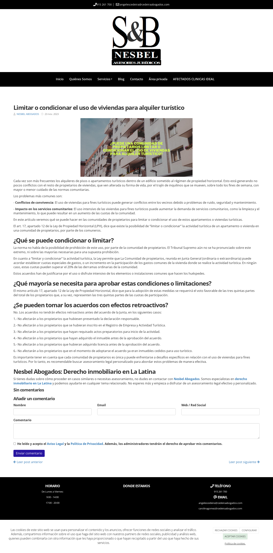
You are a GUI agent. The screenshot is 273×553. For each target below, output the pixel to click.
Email (101, 405)
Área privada (158, 79)
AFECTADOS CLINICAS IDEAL (193, 79)
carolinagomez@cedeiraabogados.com (220, 508)
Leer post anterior (28, 462)
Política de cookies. (235, 543)
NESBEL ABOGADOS (28, 114)
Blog (121, 79)
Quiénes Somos (80, 79)
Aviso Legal (55, 444)
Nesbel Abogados (187, 379)
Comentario (22, 420)
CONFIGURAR (249, 530)
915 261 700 (104, 4)
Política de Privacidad (87, 444)
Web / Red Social (193, 405)
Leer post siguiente (244, 462)
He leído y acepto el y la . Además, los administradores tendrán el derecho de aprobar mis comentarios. (119, 444)
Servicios (105, 79)
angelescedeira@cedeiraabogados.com (144, 4)
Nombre (19, 405)
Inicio (60, 79)
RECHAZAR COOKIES (226, 530)
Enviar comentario (29, 453)
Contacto (136, 79)
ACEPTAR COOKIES (235, 536)
